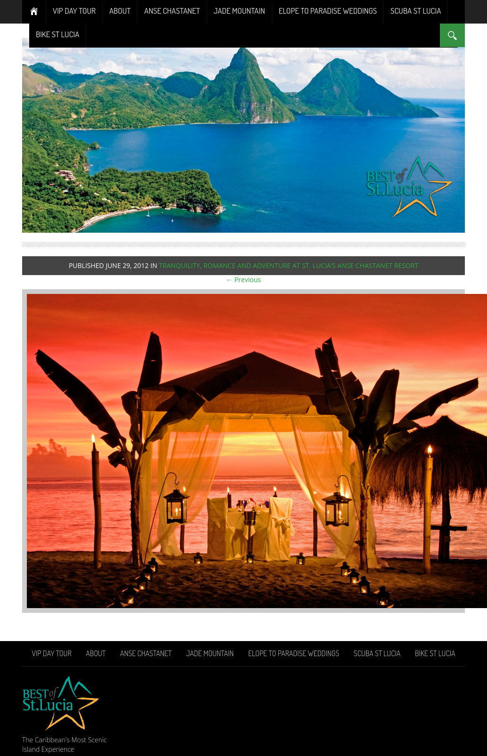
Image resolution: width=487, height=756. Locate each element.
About (119, 11)
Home (34, 12)
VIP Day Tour (74, 11)
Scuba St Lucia (415, 11)
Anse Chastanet (172, 11)
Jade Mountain (239, 11)
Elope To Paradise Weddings (328, 11)
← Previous (243, 279)
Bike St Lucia (57, 34)
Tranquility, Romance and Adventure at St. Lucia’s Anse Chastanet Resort (288, 265)
